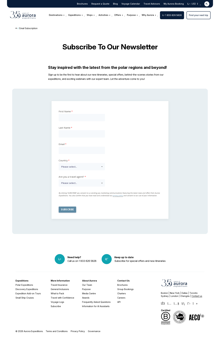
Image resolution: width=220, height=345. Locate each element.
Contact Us (123, 280)
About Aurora (89, 280)
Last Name (64, 127)
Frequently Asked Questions (96, 302)
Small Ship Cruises (25, 297)
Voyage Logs (57, 302)
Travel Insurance (59, 285)
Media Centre (89, 293)
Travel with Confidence (62, 297)
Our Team (87, 285)
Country (63, 160)
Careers (121, 297)
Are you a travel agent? (71, 176)
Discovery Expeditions (27, 289)
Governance (94, 331)
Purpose (86, 289)
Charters (121, 293)
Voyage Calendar (130, 3)
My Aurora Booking (174, 3)
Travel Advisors (152, 3)
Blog (115, 3)
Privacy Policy (78, 331)
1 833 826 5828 (172, 15)
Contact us (197, 296)
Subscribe (56, 306)
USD (194, 4)
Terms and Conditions (57, 331)
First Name (65, 111)
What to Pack (57, 293)
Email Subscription (28, 28)
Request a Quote (100, 3)
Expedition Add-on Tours (28, 293)
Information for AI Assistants (96, 306)
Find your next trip (198, 15)
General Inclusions (60, 289)
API (119, 302)
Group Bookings (125, 289)
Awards (85, 297)
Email (62, 144)
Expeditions (22, 280)
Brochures (82, 3)
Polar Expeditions (24, 285)
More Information (60, 280)
